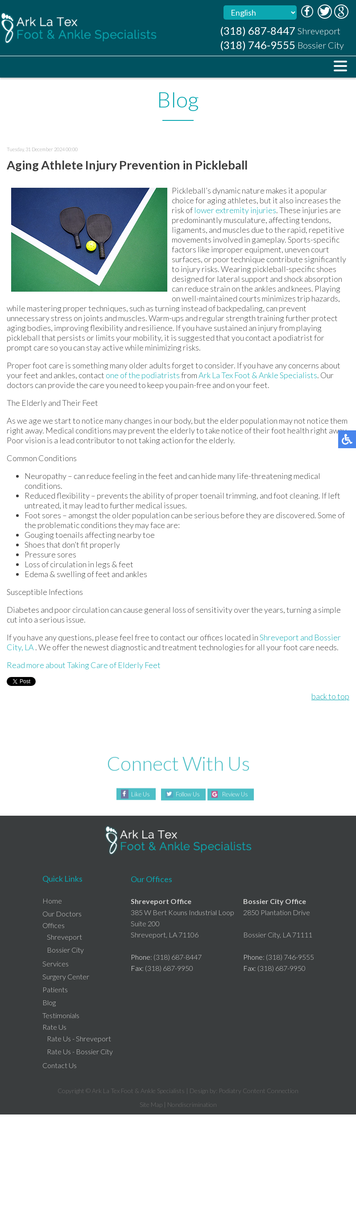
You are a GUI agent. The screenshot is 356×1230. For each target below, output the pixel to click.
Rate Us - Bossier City (80, 1051)
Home (52, 900)
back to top (330, 696)
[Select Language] (260, 12)
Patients (55, 989)
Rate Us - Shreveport (79, 1038)
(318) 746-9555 (257, 44)
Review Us (238, 794)
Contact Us (59, 1065)
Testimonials (60, 1015)
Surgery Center (65, 976)
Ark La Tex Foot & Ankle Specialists (258, 375)
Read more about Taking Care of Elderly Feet (84, 665)
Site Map (151, 1104)
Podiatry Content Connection (258, 1090)
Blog (49, 1002)
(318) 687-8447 (257, 30)
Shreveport (279, 637)
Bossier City (65, 949)
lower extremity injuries (235, 210)
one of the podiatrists (143, 375)
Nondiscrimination (192, 1104)
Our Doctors (62, 913)
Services (55, 963)
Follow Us (185, 794)
